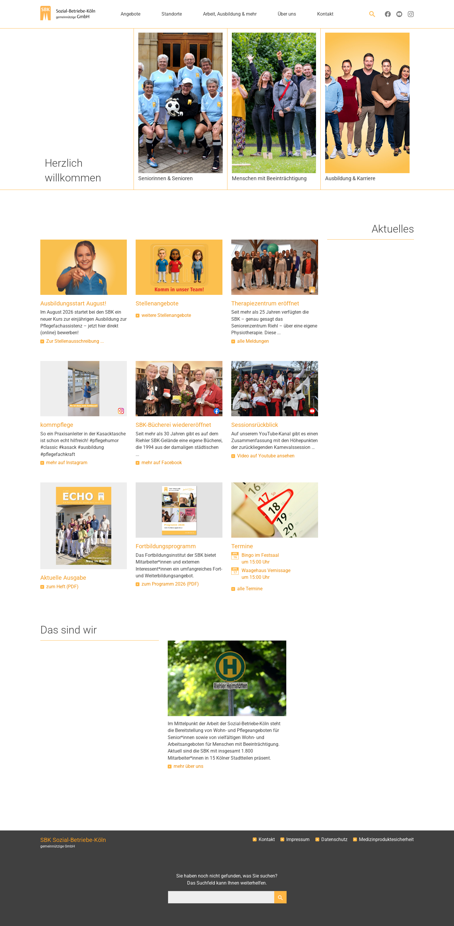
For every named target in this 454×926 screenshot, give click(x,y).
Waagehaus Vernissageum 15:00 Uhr (266, 574)
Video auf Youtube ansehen (266, 456)
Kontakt (267, 839)
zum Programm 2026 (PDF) (170, 584)
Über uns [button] (287, 14)
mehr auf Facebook (162, 462)
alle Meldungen (253, 341)
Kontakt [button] (325, 14)
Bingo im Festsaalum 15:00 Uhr (260, 559)
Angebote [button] (130, 14)
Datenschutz (334, 839)
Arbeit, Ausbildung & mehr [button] (230, 14)
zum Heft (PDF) (62, 586)
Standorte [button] (172, 14)
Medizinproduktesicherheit (386, 839)
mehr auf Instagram (66, 462)
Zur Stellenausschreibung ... (75, 341)
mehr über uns (188, 766)
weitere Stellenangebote (166, 315)
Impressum (298, 839)
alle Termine (249, 588)
